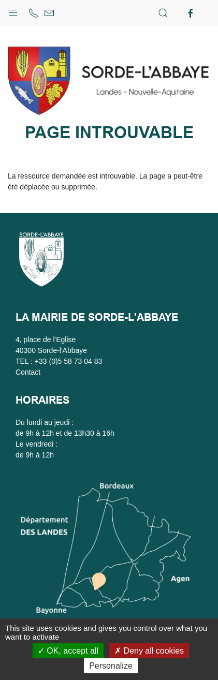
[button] (13, 10)
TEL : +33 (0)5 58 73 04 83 (59, 361)
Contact (28, 372)
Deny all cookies (149, 650)
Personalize (111, 665)
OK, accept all (68, 650)
